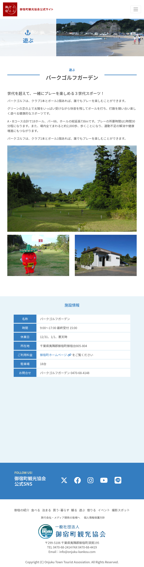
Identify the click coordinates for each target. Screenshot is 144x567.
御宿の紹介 (21, 510)
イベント (104, 510)
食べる (35, 510)
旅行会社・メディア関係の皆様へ (60, 517)
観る (74, 510)
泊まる (46, 510)
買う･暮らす (61, 510)
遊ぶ (82, 510)
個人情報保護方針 (94, 517)
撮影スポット (121, 510)
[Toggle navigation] (135, 9)
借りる (91, 510)
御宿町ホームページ (56, 354)
